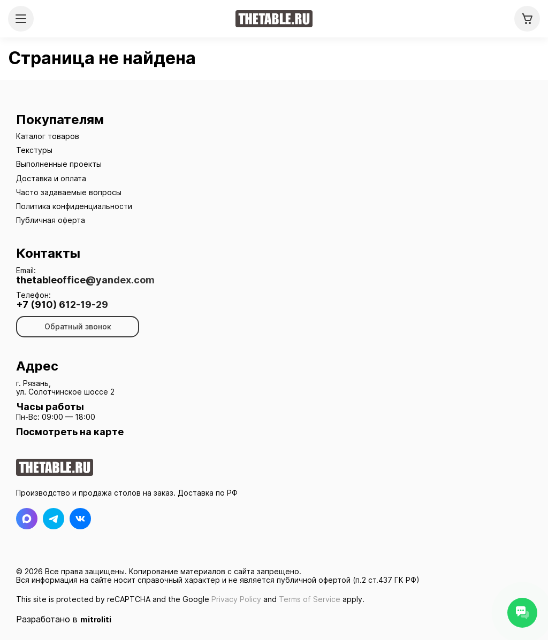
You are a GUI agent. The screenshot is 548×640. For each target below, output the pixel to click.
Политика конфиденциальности (74, 206)
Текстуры (34, 150)
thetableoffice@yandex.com (85, 280)
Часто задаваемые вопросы (68, 192)
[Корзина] (527, 19)
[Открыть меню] (21, 19)
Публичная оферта (50, 220)
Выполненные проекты (59, 163)
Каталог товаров (47, 136)
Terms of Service (309, 599)
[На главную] (274, 18)
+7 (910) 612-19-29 (62, 304)
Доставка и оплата (51, 178)
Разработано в (63, 619)
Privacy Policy (236, 599)
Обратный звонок (77, 326)
